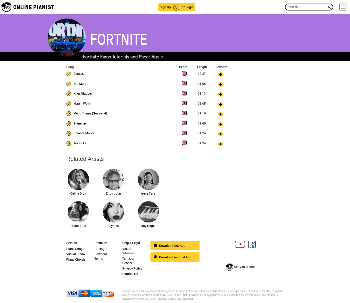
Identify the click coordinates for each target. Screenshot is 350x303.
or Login (188, 6)
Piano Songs (75, 249)
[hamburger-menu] (342, 7)
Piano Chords (75, 259)
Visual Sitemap (128, 251)
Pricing (99, 249)
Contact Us (130, 274)
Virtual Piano (75, 254)
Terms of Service (128, 260)
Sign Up (165, 6)
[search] (329, 7)
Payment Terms (100, 256)
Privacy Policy (132, 268)
